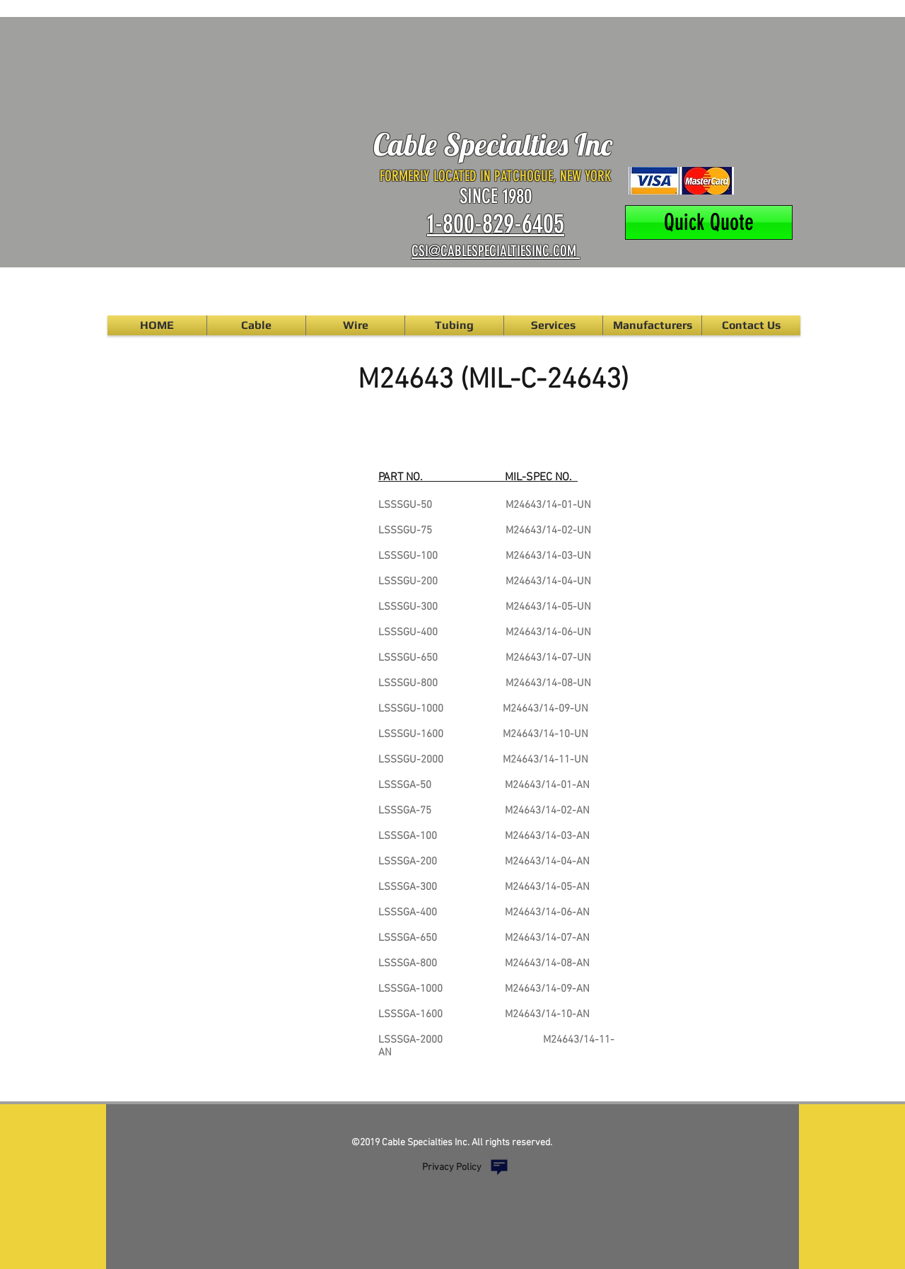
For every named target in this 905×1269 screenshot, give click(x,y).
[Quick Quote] (709, 222)
